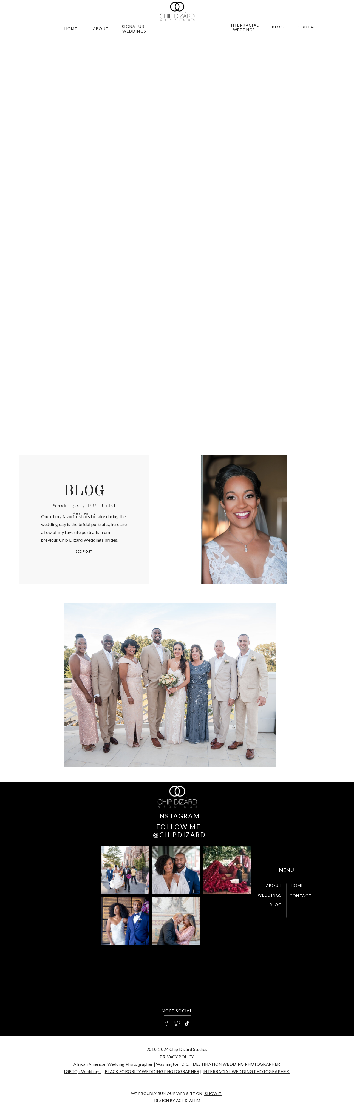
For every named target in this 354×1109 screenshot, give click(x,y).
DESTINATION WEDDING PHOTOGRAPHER (236, 1064)
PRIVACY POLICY (177, 1056)
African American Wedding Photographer (113, 1064)
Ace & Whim (188, 1100)
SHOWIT (213, 1093)
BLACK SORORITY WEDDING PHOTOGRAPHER (152, 1071)
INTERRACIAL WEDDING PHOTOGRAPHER (246, 1071)
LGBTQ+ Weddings (82, 1071)
